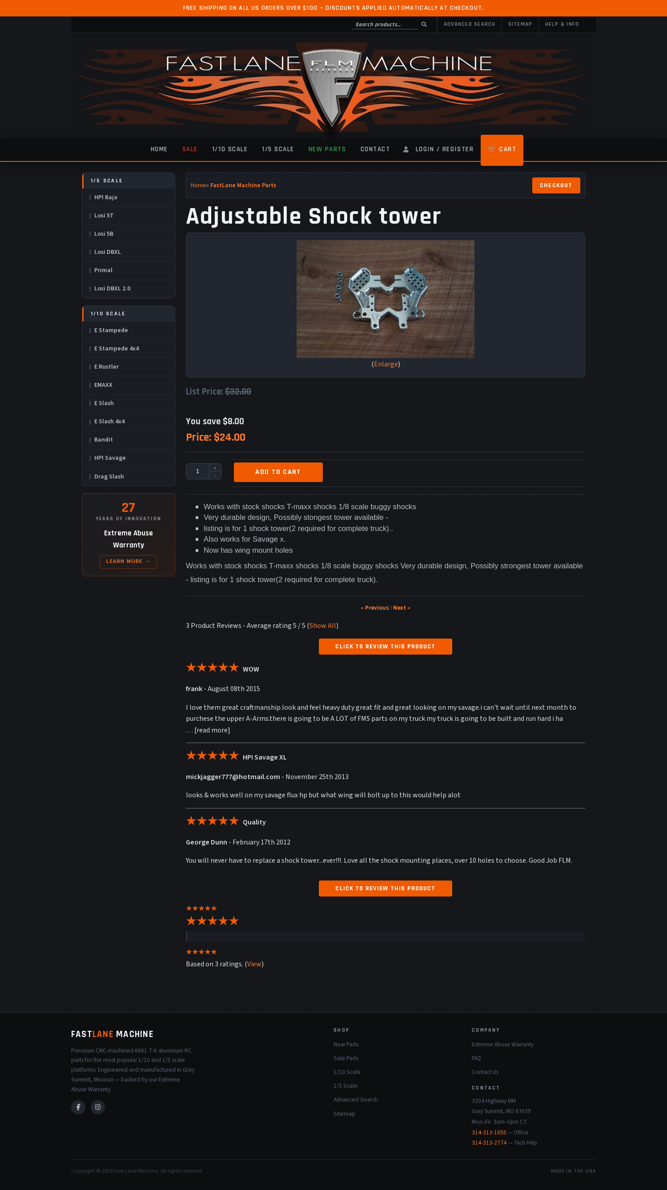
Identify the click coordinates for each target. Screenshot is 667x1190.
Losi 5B (103, 233)
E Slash (104, 403)
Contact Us (485, 1072)
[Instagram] (98, 1107)
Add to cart (278, 472)
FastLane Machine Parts (243, 185)
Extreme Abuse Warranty (503, 1044)
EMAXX (103, 385)
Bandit (103, 439)
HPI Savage (110, 458)
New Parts (327, 149)
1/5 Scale (278, 149)
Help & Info (562, 24)
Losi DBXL (107, 252)
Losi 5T (104, 215)
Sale (190, 149)
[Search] (424, 24)
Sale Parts (346, 1058)
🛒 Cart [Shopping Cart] (502, 149)
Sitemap (520, 24)
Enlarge (386, 364)
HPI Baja (105, 197)
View (254, 964)
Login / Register (445, 149)
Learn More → (128, 561)
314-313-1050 (489, 1133)
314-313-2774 (489, 1143)
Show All (322, 626)
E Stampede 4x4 (116, 348)
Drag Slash (109, 476)
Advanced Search (470, 24)
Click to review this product (385, 647)
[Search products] (385, 24)
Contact (375, 149)
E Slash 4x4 (109, 421)
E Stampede (111, 330)
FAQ (476, 1058)
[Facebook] (78, 1107)
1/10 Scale (230, 149)
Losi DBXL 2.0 (112, 288)
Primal (103, 270)
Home (159, 149)
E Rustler (106, 366)
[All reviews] (201, 909)
